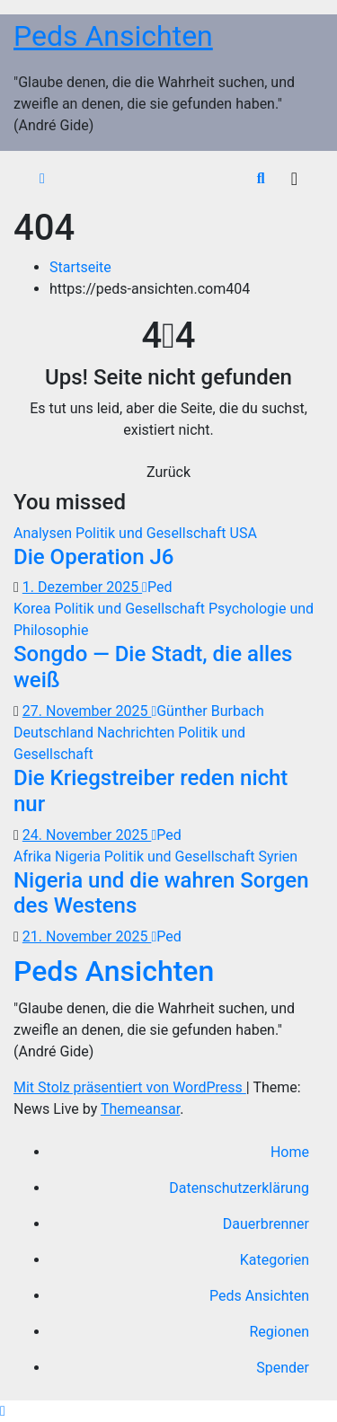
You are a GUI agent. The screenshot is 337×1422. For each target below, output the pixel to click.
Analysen (44, 533)
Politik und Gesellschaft (152, 533)
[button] (261, 178)
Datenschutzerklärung (239, 1188)
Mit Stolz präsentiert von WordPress (129, 1087)
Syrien (277, 856)
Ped (157, 587)
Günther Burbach (207, 711)
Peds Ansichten (113, 36)
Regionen (280, 1331)
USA (243, 533)
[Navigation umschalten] (294, 178)
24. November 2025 (87, 834)
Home (289, 1152)
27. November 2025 (87, 711)
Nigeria (79, 856)
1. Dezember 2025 (82, 587)
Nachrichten (137, 732)
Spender (282, 1367)
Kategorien (274, 1259)
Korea (33, 608)
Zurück (168, 472)
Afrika (34, 856)
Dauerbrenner (266, 1223)
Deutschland (55, 732)
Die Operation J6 (93, 557)
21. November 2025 (87, 936)
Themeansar (140, 1108)
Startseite (80, 267)
